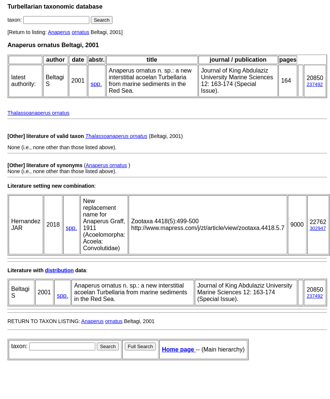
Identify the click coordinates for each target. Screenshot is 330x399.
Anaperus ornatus (106, 165)
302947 (318, 228)
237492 (314, 84)
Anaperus (59, 32)
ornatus (80, 32)
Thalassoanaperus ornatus (38, 113)
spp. (96, 84)
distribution (59, 270)
